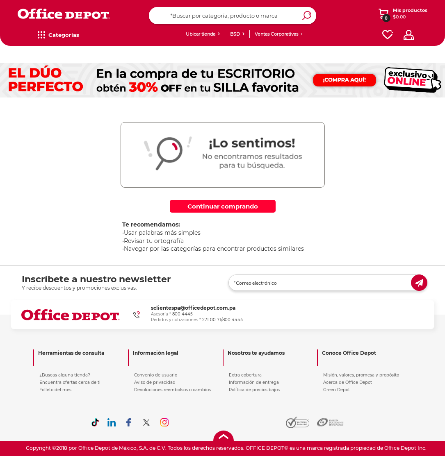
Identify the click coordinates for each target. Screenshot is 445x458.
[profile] (409, 35)
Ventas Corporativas (276, 34)
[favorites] (387, 35)
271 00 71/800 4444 (222, 319)
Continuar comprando (222, 206)
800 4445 (182, 314)
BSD (235, 34)
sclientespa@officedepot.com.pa (193, 308)
